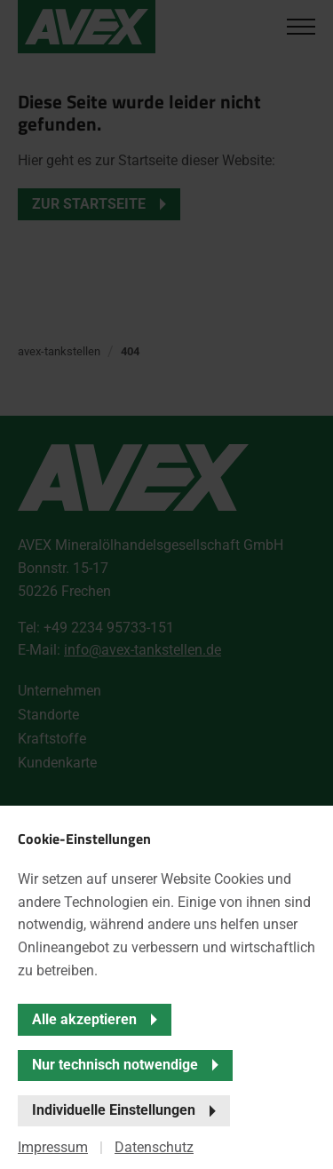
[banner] (166, 584)
